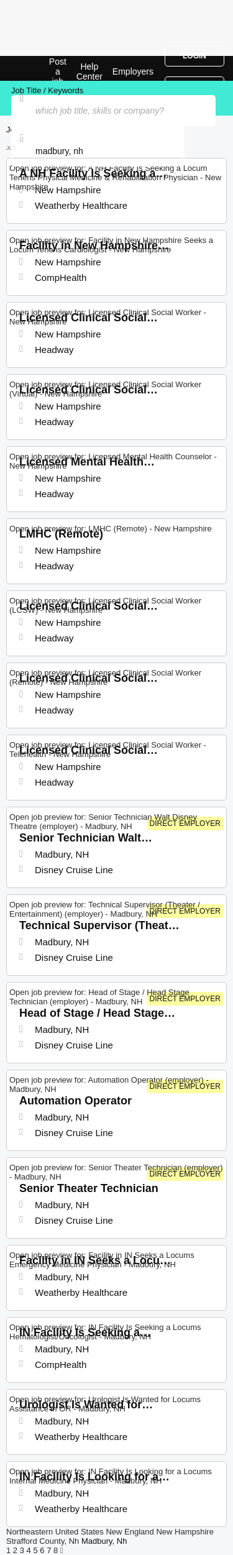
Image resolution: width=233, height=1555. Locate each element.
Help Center (89, 71)
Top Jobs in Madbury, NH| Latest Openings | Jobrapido (40, 68)
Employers (132, 71)
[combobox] (98, 151)
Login (194, 56)
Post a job (57, 71)
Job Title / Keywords (47, 90)
